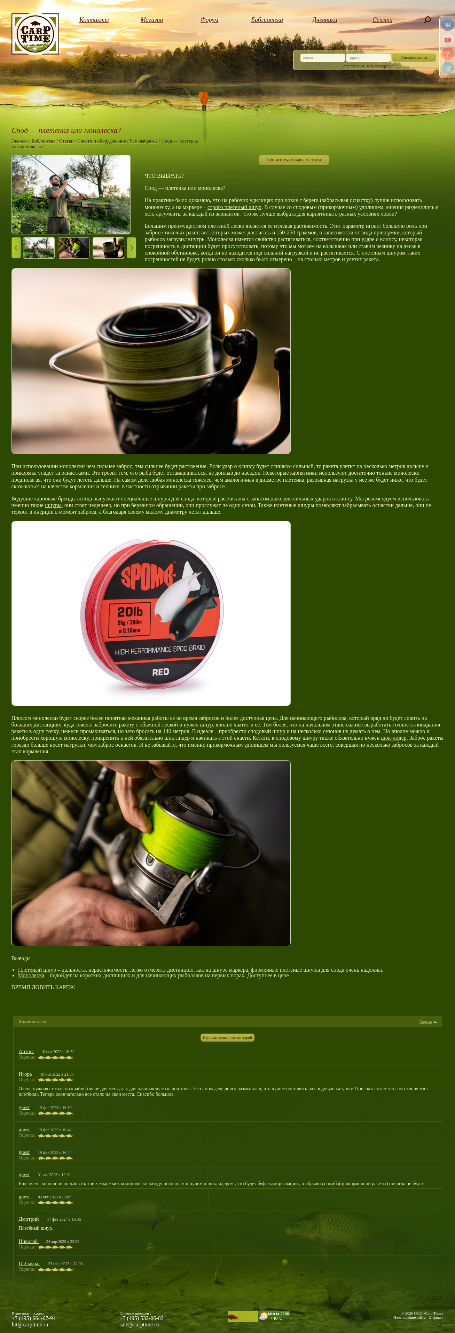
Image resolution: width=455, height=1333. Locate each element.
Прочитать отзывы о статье (294, 159)
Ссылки (382, 19)
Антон (26, 1051)
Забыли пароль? (380, 66)
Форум (209, 19)
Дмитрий (29, 1219)
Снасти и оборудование (101, 141)
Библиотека (267, 19)
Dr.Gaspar (29, 1263)
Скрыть (425, 1021)
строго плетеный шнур (234, 207)
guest (24, 1107)
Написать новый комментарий (227, 1037)
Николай (29, 1241)
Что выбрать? (144, 141)
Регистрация (354, 66)
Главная (19, 141)
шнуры (53, 505)
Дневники (324, 19)
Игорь (25, 1074)
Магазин (152, 19)
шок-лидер (394, 738)
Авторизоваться (414, 57)
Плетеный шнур (37, 970)
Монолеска (31, 975)
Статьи (66, 141)
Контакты (94, 19)
